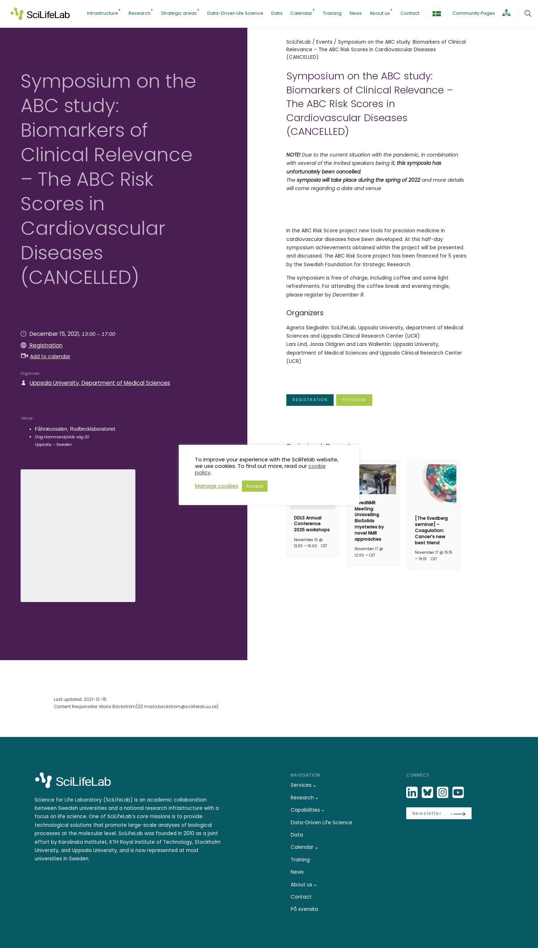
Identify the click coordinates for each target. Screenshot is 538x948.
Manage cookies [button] (216, 486)
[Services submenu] (314, 785)
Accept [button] (254, 486)
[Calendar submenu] (316, 847)
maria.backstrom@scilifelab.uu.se (180, 707)
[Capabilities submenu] (322, 810)
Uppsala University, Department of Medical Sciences (100, 383)
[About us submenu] (315, 884)
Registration (45, 345)
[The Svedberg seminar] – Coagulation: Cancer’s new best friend (431, 530)
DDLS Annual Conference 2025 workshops (312, 524)
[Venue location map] (78, 534)
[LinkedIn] (412, 793)
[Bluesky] (428, 793)
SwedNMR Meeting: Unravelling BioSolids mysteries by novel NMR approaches (369, 521)
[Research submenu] (316, 797)
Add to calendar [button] (45, 356)
